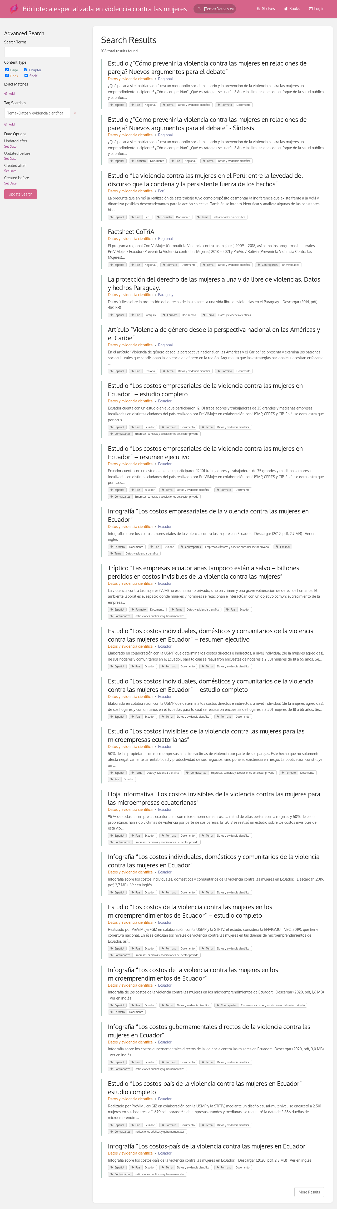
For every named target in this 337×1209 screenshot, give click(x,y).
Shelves (266, 8)
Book (12, 75)
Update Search (20, 194)
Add (9, 94)
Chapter (32, 70)
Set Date (10, 146)
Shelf (30, 75)
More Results (309, 1192)
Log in (316, 8)
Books (292, 8)
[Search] (199, 9)
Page (12, 70)
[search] (214, 9)
